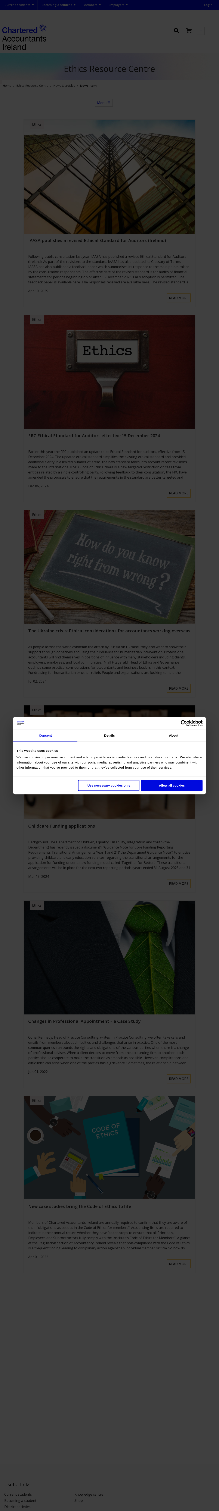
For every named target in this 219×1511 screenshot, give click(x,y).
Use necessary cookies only (108, 785)
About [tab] (173, 735)
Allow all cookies (172, 785)
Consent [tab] (45, 735)
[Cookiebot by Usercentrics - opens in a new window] (184, 723)
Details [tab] (109, 735)
